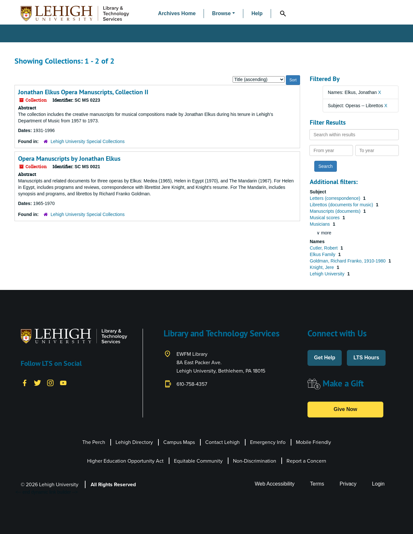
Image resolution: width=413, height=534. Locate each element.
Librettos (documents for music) (342, 204)
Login (378, 484)
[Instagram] (50, 382)
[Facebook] (24, 382)
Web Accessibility (275, 484)
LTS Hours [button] (366, 357)
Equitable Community (198, 461)
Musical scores (325, 217)
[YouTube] (63, 382)
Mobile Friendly (313, 442)
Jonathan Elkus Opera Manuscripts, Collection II (83, 92)
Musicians (320, 224)
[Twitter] (37, 382)
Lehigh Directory (134, 442)
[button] (223, 13)
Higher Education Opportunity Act (125, 461)
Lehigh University (328, 273)
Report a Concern (306, 461)
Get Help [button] (324, 357)
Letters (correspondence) (335, 198)
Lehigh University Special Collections (88, 141)
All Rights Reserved (113, 484)
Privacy (347, 484)
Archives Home (177, 13)
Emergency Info (268, 442)
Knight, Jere (322, 267)
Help (257, 13)
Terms (317, 484)
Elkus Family (323, 254)
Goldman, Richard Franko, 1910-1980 (348, 260)
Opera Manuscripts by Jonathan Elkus (69, 158)
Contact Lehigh (222, 442)
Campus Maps (179, 442)
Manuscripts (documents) (336, 211)
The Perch (93, 442)
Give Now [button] (345, 409)
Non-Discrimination (254, 461)
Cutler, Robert (324, 248)
